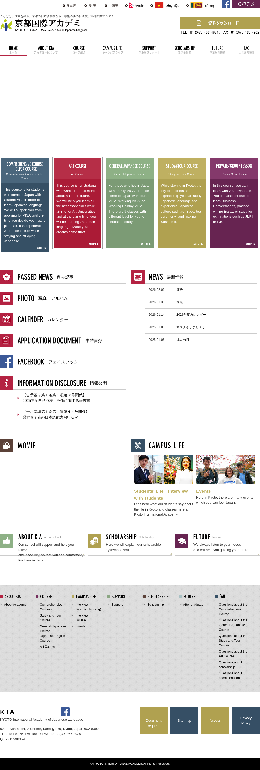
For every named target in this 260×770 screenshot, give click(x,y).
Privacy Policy (246, 720)
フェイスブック (48, 362)
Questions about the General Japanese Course (233, 625)
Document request (153, 723)
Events (203, 491)
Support (117, 604)
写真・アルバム (43, 298)
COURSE (79, 49)
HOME (13, 49)
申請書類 (60, 340)
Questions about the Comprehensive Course (233, 609)
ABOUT (46, 49)
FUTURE (217, 49)
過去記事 (45, 277)
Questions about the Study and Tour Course (233, 640)
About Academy (15, 604)
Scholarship (155, 604)
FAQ (246, 49)
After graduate (193, 604)
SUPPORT (148, 49)
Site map (184, 721)
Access (215, 721)
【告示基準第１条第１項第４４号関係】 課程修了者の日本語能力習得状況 (56, 414)
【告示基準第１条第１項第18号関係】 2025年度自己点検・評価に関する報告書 (56, 398)
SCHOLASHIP (184, 49)
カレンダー (43, 319)
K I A (7, 712)
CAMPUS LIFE (112, 49)
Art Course (47, 647)
